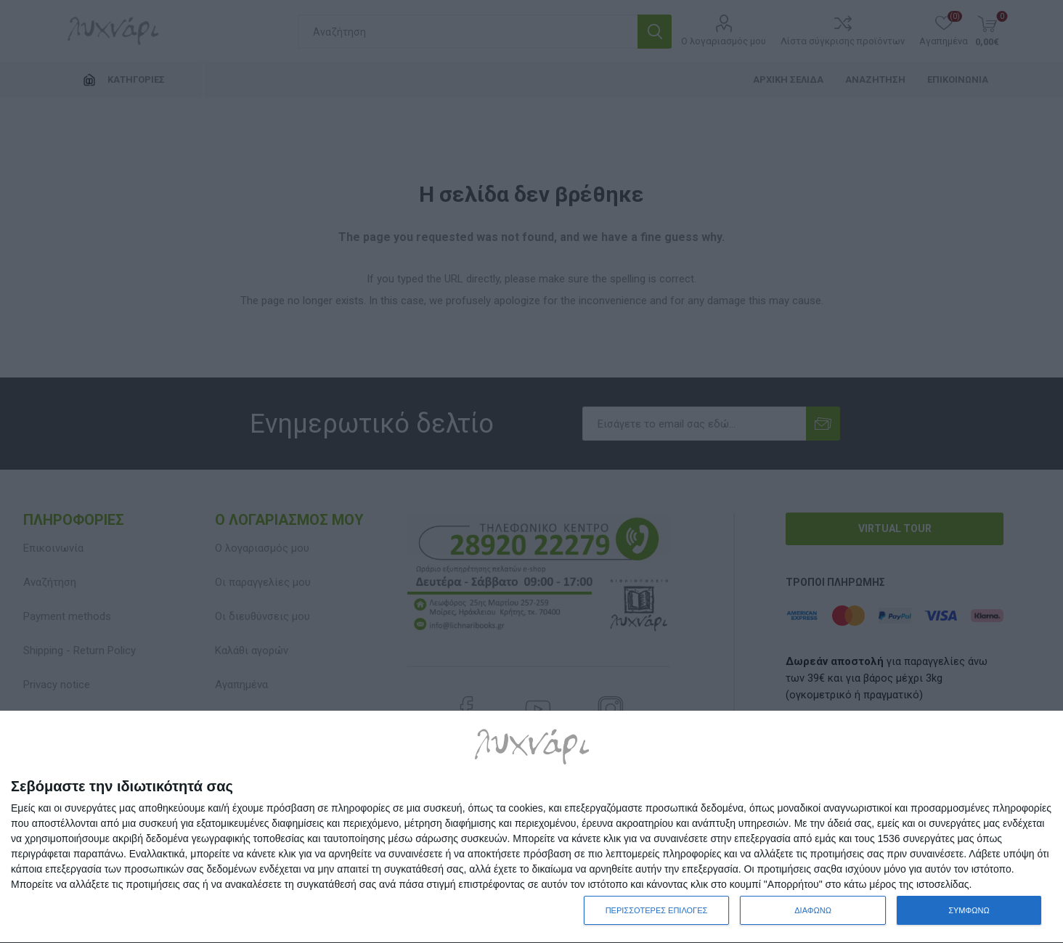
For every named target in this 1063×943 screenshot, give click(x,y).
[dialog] (531, 827)
